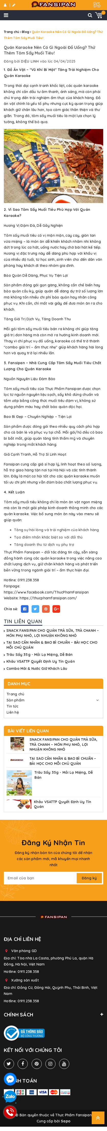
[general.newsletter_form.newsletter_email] (41, 878)
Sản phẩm (15, 700)
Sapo (65, 1121)
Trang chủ (15, 694)
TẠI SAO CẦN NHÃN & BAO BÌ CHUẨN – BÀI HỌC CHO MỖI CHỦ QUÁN (63, 761)
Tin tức (12, 706)
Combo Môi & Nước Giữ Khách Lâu (36, 668)
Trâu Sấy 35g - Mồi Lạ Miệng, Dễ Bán (39, 654)
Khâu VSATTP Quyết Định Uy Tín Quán (40, 661)
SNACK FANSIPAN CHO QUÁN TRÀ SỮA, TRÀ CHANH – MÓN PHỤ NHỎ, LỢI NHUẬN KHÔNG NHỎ (52, 633)
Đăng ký (13, 5)
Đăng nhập (5, 5)
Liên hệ (13, 712)
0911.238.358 (28, 971)
